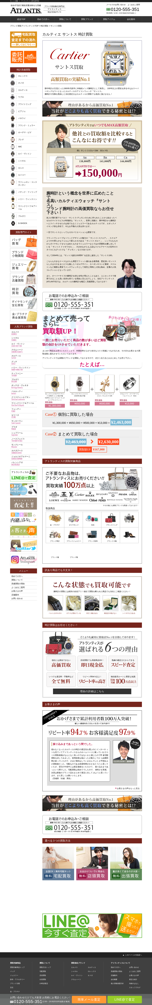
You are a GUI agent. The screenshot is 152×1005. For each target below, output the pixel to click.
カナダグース (23, 451)
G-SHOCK (22, 223)
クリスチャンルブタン (23, 398)
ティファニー (23, 374)
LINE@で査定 (124, 999)
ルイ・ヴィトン (24, 154)
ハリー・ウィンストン (27, 199)
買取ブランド (87, 19)
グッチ (23, 363)
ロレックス (23, 76)
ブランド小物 (92, 541)
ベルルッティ (23, 392)
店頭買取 (43, 958)
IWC (20, 147)
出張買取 (43, 962)
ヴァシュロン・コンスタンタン (27, 183)
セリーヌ (23, 416)
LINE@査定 (44, 966)
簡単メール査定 (89, 999)
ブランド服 (111, 541)
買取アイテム (109, 19)
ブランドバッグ (110, 525)
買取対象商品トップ (17, 950)
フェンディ (23, 410)
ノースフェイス (23, 440)
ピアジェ (22, 111)
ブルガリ (22, 216)
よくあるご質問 (134, 5)
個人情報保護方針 (117, 966)
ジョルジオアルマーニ (23, 457)
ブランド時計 (129, 525)
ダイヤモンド (73, 525)
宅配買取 (43, 954)
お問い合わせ (17, 598)
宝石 (92, 525)
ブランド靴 (129, 541)
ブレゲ (21, 139)
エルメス (23, 333)
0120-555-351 (125, 9)
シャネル (22, 161)
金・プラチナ (55, 525)
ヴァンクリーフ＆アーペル (27, 207)
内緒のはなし (134, 966)
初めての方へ (43, 19)
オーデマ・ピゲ (24, 132)
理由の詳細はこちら (92, 674)
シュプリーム (23, 434)
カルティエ (23, 90)
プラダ (23, 428)
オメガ (21, 83)
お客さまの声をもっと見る (127, 771)
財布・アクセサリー (17, 962)
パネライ (22, 118)
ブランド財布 (73, 541)
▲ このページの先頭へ (132, 938)
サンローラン (23, 422)
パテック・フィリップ (27, 192)
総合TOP (21, 19)
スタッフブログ (134, 971)
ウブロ (21, 97)
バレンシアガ (23, 463)
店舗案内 (15, 595)
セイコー (22, 175)
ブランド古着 (15, 966)
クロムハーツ (23, 351)
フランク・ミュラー (26, 125)
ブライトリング (24, 104)
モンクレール (23, 446)
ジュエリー (14, 958)
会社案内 (131, 19)
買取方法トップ (45, 950)
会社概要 (114, 962)
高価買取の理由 (18, 584)
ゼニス (21, 168)
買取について (65, 19)
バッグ (12, 954)
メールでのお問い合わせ (116, 5)
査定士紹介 (133, 962)
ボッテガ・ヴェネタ (23, 386)
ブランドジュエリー (55, 541)
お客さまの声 (17, 591)
